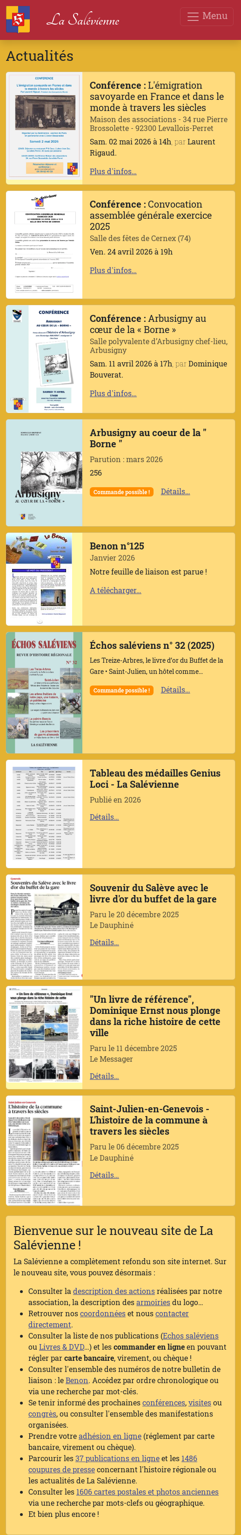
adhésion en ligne (110, 1436)
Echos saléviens (191, 1335)
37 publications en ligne (117, 1458)
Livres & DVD (61, 1347)
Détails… (175, 491)
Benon (77, 1380)
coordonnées (103, 1313)
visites (199, 1402)
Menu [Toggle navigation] (207, 16)
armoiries (153, 1302)
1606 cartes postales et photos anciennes (147, 1491)
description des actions (114, 1291)
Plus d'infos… (113, 171)
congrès (42, 1413)
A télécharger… (115, 590)
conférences (163, 1402)
